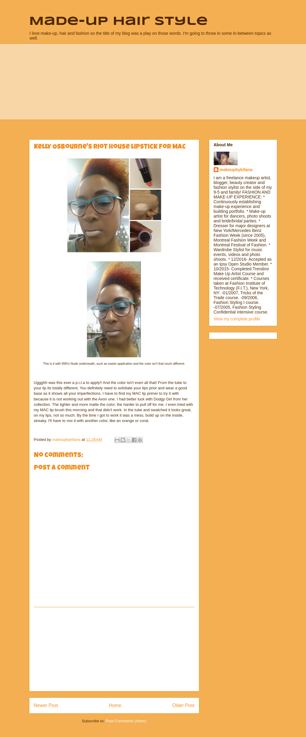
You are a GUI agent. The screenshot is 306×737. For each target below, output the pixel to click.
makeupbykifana (236, 169)
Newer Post (46, 705)
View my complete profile (237, 318)
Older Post (183, 705)
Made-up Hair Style (118, 21)
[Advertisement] (114, 649)
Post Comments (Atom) (126, 721)
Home (115, 705)
